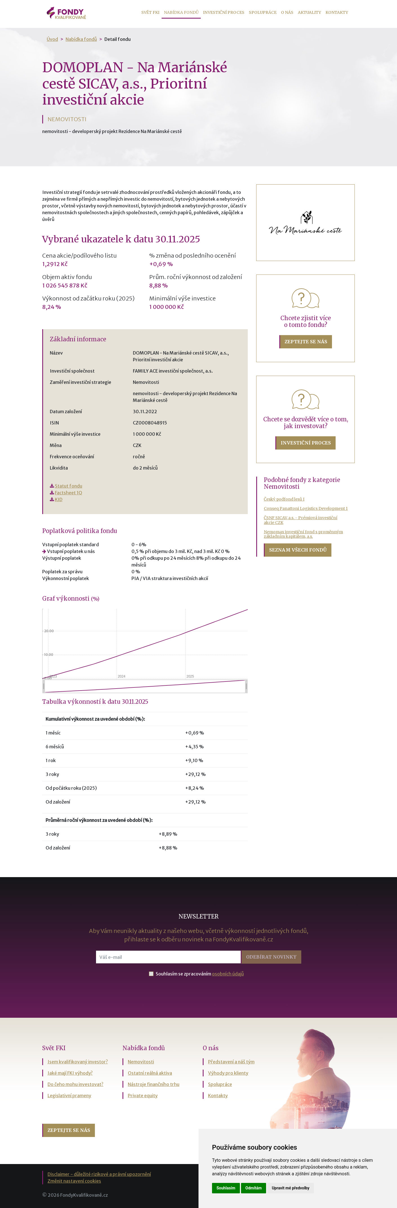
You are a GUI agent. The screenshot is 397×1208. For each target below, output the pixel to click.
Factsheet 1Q (68, 492)
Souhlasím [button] (226, 1188)
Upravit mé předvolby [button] (290, 1188)
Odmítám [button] (254, 1188)
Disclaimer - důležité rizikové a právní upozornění (99, 1174)
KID (59, 499)
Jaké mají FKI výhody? (70, 1073)
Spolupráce (262, 12)
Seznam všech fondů (298, 550)
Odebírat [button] (271, 957)
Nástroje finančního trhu (153, 1084)
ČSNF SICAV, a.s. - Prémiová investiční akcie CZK (300, 520)
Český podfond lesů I (284, 499)
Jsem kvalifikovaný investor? (78, 1062)
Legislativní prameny (69, 1095)
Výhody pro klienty (228, 1073)
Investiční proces (223, 12)
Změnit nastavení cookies (74, 1181)
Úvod (52, 39)
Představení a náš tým (231, 1062)
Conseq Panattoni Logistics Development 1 (306, 508)
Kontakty (336, 12)
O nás (287, 12)
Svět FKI (150, 12)
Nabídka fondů (182, 12)
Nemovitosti (141, 1062)
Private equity (143, 1095)
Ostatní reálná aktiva (150, 1073)
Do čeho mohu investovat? (75, 1084)
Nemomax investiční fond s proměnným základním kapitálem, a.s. (303, 534)
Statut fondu (68, 486)
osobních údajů (228, 974)
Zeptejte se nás (306, 341)
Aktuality (309, 12)
